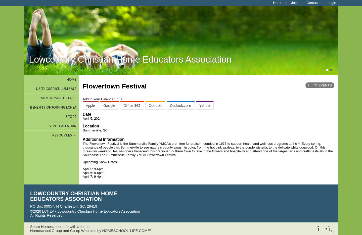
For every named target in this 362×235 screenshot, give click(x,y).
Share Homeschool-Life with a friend (59, 227)
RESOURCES (64, 135)
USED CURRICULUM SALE (56, 89)
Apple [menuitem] (90, 105)
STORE (71, 117)
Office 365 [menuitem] (131, 105)
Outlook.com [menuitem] (180, 105)
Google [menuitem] (109, 105)
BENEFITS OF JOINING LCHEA (53, 107)
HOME (71, 79)
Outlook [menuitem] (155, 105)
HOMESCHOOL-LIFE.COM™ (126, 231)
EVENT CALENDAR (62, 126)
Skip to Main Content (84, 215)
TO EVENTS (320, 85)
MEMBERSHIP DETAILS (58, 98)
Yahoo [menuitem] (204, 105)
